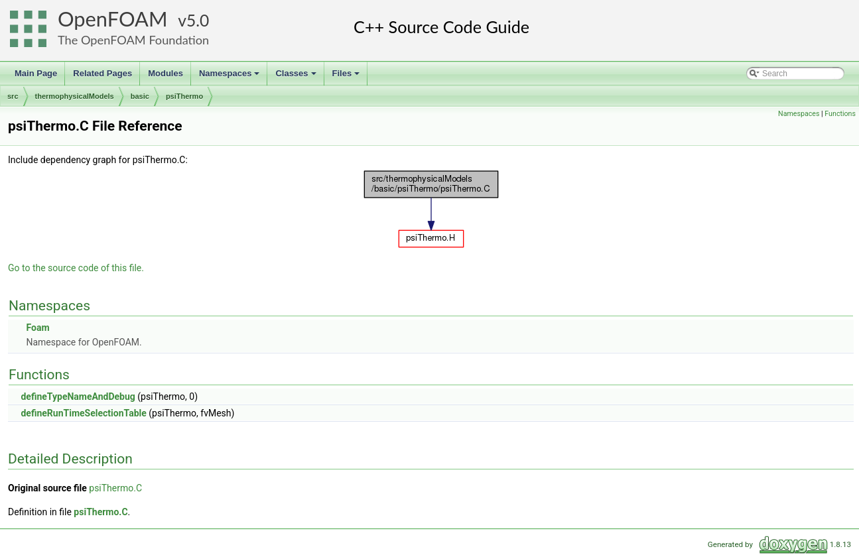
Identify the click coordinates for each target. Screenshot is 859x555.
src (13, 96)
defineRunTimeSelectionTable (83, 413)
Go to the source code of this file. (76, 268)
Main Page (36, 73)
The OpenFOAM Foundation (133, 39)
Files (347, 77)
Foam (37, 327)
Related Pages (102, 73)
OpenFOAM (113, 19)
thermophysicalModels (74, 96)
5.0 (197, 20)
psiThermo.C (115, 488)
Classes (296, 77)
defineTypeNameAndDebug (78, 396)
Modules (165, 73)
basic (140, 96)
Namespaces (230, 77)
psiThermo (184, 96)
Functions (840, 113)
